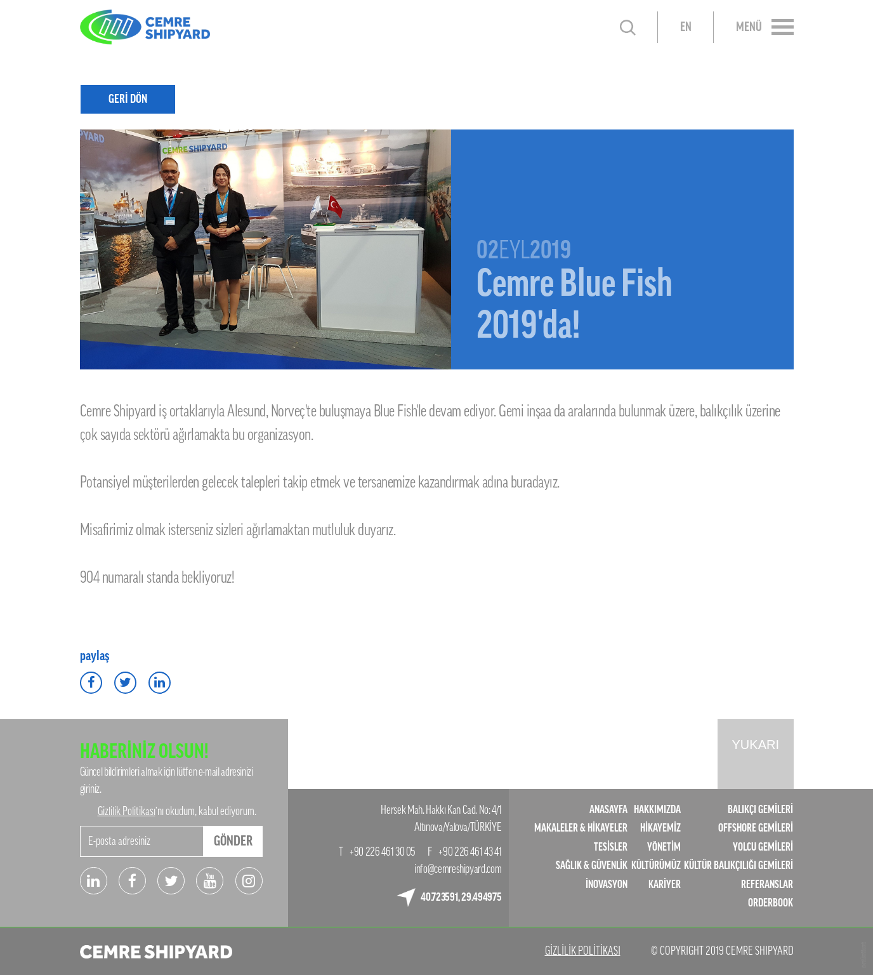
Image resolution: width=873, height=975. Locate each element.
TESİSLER (610, 847)
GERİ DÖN (127, 99)
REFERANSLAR (767, 884)
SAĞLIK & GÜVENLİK (591, 865)
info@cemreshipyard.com (457, 869)
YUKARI (755, 745)
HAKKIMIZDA (657, 809)
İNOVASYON (606, 884)
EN (686, 27)
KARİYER (664, 884)
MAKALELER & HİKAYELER (580, 828)
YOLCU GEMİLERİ (763, 847)
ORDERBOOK (770, 903)
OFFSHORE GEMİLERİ (755, 828)
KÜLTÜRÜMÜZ (656, 865)
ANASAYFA (608, 809)
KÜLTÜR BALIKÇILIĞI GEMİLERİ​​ (738, 865)
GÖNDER (233, 841)
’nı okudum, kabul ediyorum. (177, 811)
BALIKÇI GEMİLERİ (760, 809)
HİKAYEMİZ (660, 828)
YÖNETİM (664, 847)
